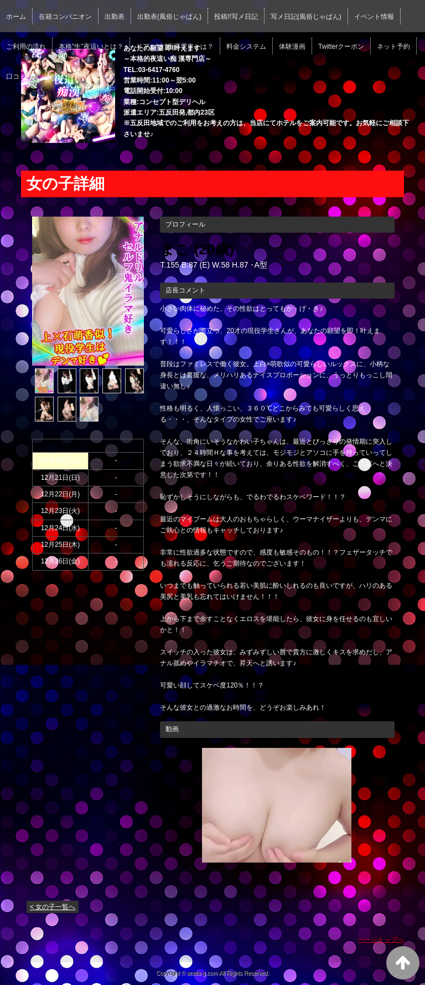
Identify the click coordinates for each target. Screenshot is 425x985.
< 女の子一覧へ (52, 907)
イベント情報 (374, 16)
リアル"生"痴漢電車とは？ (175, 46)
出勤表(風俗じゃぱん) (169, 16)
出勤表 (115, 16)
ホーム (16, 16)
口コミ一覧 (22, 76)
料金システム (246, 46)
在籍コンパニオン (65, 16)
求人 (58, 76)
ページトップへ (380, 939)
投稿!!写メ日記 (236, 16)
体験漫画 (292, 46)
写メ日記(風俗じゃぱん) (306, 16)
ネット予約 (393, 46)
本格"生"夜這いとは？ (91, 46)
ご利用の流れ (26, 46)
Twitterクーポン (341, 46)
